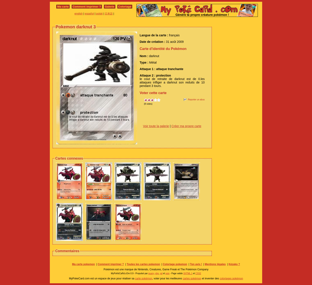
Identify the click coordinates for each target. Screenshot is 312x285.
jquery (151, 273)
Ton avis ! (196, 264)
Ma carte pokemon (83, 264)
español (89, 13)
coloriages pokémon (231, 278)
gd (161, 273)
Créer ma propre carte (186, 126)
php (157, 273)
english (79, 13)
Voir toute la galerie (156, 126)
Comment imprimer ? (87, 6)
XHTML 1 (187, 273)
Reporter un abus (196, 99)
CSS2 (198, 273)
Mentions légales (215, 264)
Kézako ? (234, 264)
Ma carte (63, 6)
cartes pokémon (192, 278)
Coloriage (124, 6)
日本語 (109, 13)
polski (99, 13)
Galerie (109, 6)
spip (167, 273)
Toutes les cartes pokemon (143, 264)
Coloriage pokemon (175, 264)
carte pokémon (143, 278)
